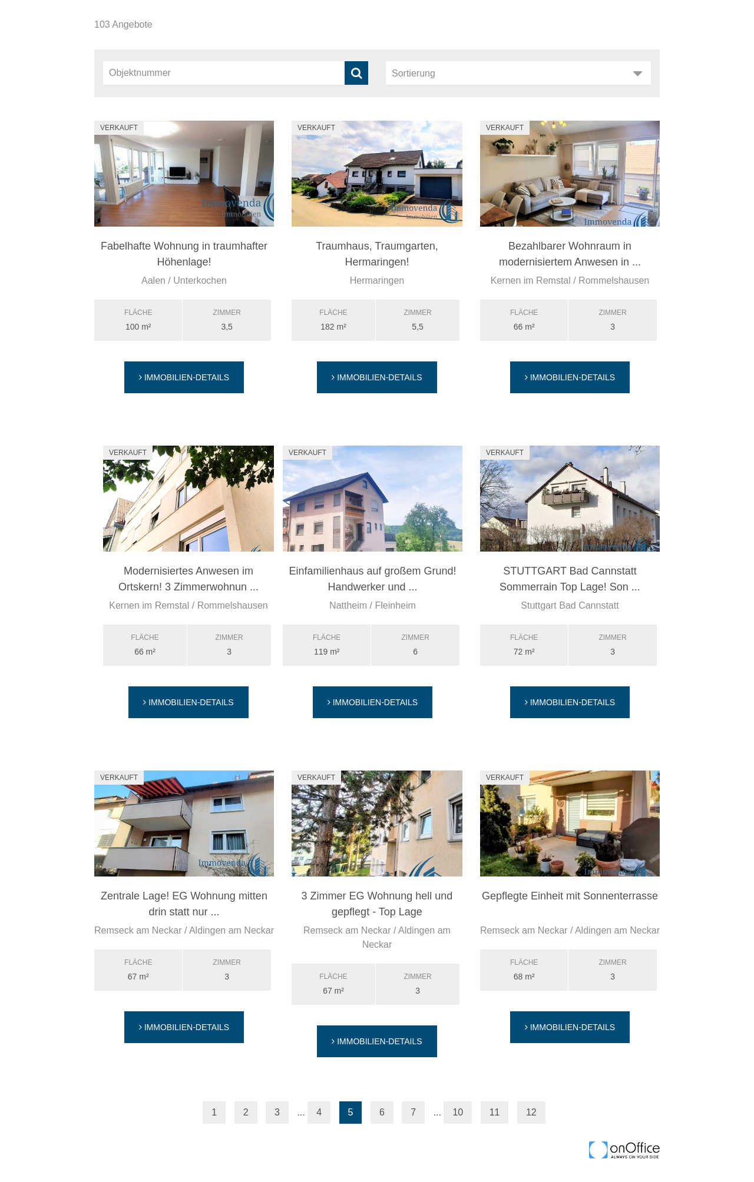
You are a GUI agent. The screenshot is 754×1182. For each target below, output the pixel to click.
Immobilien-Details (184, 377)
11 (495, 1112)
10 (457, 1112)
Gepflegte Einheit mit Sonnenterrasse (570, 896)
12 (531, 1112)
